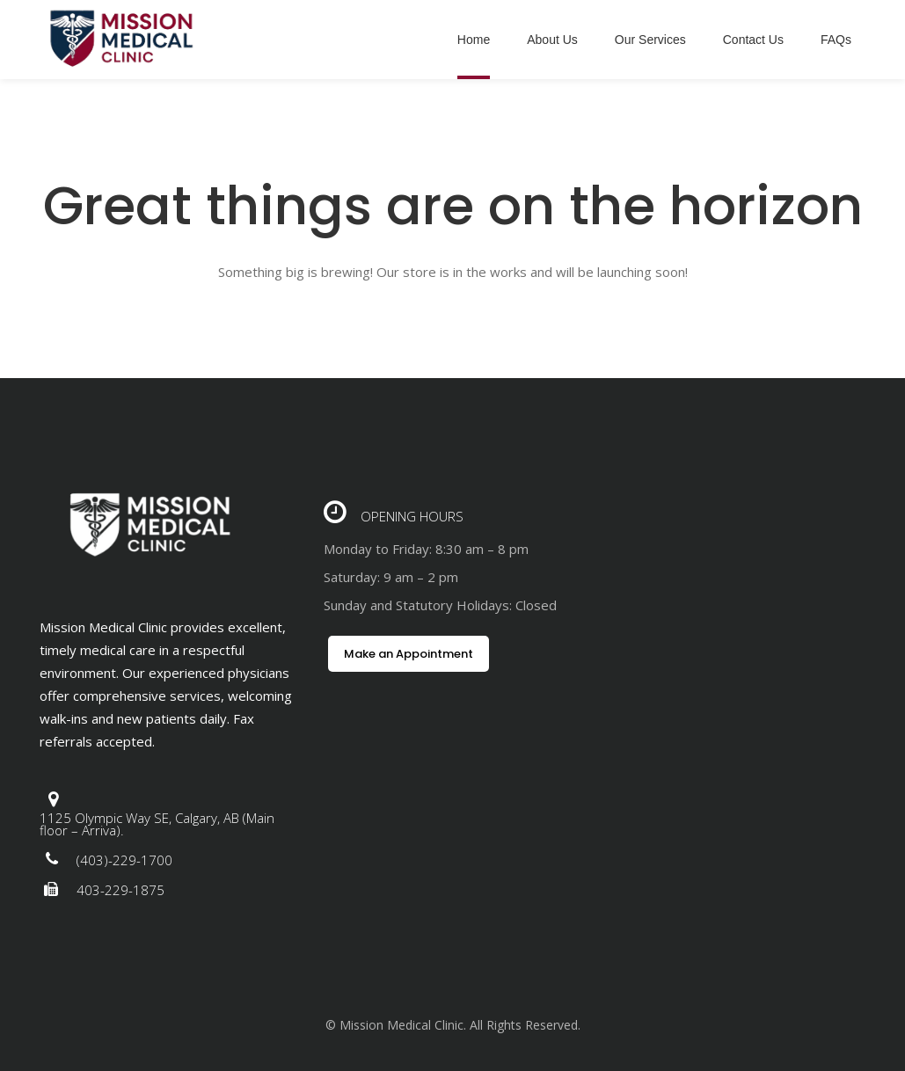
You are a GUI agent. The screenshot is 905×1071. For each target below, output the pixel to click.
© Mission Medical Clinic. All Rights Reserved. (452, 1024)
